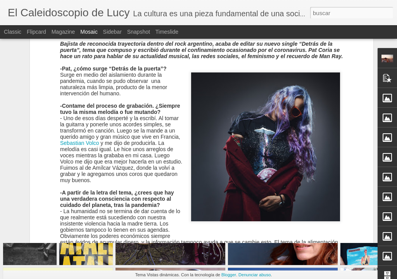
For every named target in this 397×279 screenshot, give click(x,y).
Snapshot (138, 32)
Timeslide (166, 32)
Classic (12, 32)
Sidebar (112, 32)
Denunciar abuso (254, 274)
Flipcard (36, 32)
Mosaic (88, 32)
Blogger (228, 274)
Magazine (63, 32)
